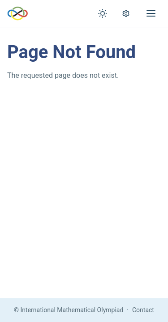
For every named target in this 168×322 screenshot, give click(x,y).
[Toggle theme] (103, 13)
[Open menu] (151, 13)
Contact (143, 310)
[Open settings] (126, 13)
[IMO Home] (17, 13)
